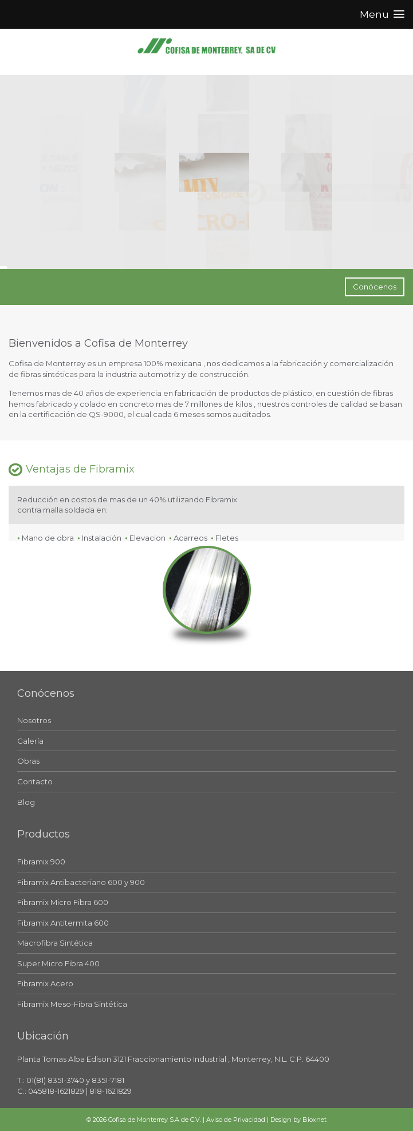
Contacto (35, 781)
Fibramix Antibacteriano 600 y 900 (81, 882)
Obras (28, 760)
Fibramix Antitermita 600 (63, 922)
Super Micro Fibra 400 (58, 963)
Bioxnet (314, 1120)
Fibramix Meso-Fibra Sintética (72, 1004)
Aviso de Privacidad (235, 1120)
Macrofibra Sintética (55, 942)
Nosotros (34, 720)
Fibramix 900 (41, 861)
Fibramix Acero (45, 983)
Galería (30, 740)
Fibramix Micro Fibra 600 (62, 902)
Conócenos (374, 286)
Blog (26, 802)
